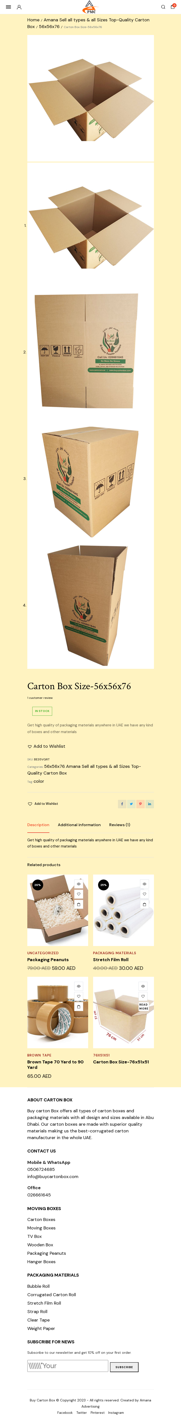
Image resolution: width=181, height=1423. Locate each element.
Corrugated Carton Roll (51, 1295)
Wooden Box (40, 1245)
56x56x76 (49, 27)
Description (38, 824)
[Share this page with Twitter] (131, 804)
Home (33, 20)
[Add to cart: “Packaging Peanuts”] (78, 904)
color (39, 781)
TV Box (34, 1236)
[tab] (38, 825)
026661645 (39, 1195)
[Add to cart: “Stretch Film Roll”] (144, 904)
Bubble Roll (38, 1286)
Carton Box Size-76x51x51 (121, 1062)
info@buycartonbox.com (52, 1177)
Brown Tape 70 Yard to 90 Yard (55, 1064)
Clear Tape (38, 1320)
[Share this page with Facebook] (122, 804)
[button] (46, 746)
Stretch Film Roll (111, 960)
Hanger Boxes (41, 1262)
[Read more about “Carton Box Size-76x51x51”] (144, 1006)
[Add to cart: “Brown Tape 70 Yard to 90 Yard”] (78, 1006)
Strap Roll (37, 1312)
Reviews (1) (119, 824)
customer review (40, 698)
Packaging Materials (114, 953)
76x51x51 (101, 1055)
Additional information (79, 824)
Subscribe (124, 1367)
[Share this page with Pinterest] (140, 804)
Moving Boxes (41, 1228)
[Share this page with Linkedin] (149, 804)
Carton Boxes (41, 1219)
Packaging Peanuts (48, 960)
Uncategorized (43, 953)
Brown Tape (39, 1055)
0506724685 (41, 1169)
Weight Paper (41, 1328)
